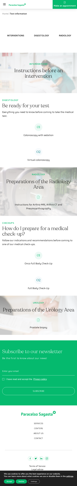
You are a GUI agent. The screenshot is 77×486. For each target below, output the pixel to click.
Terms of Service (37, 466)
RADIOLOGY (65, 35)
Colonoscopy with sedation (38, 135)
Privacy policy (40, 379)
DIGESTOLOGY (41, 35)
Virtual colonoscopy (38, 159)
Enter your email (10, 371)
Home (5, 13)
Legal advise (37, 469)
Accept (9, 481)
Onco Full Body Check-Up (38, 263)
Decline (21, 481)
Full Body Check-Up (38, 288)
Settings (34, 481)
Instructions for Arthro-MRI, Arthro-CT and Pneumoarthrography (38, 206)
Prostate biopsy (38, 327)
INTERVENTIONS (15, 35)
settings (69, 476)
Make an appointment (65, 4)
